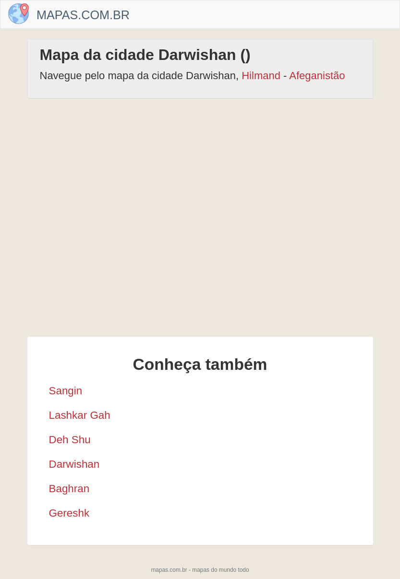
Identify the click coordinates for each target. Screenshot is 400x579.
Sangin (66, 391)
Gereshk (69, 513)
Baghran (69, 489)
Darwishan (74, 464)
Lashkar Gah (79, 415)
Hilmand (261, 76)
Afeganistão (317, 76)
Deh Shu (70, 440)
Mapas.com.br (83, 15)
